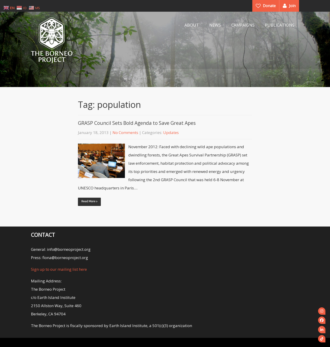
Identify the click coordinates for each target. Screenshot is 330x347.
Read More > (89, 201)
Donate (269, 5)
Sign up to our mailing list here (59, 269)
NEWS (215, 25)
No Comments (125, 132)
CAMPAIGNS (243, 25)
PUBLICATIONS (279, 25)
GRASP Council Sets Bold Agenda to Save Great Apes (137, 123)
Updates (171, 132)
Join (292, 5)
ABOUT (191, 25)
